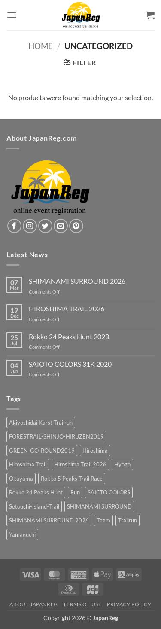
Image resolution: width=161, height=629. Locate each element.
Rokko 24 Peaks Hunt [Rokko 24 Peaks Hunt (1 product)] (36, 492)
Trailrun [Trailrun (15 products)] (127, 520)
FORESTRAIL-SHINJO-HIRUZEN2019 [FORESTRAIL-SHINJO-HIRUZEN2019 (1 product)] (56, 436)
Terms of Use (82, 604)
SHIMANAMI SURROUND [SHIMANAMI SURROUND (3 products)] (99, 506)
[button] (11, 14)
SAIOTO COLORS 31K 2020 (70, 364)
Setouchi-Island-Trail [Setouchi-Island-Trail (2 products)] (34, 506)
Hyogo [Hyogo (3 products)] (122, 464)
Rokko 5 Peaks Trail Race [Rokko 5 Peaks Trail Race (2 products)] (72, 478)
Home (40, 46)
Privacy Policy (129, 604)
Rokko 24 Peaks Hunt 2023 (69, 336)
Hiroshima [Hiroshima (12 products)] (95, 450)
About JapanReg (33, 604)
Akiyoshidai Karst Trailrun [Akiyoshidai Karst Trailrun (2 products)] (41, 422)
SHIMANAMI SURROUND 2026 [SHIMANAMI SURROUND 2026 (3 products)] (49, 520)
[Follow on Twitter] (45, 226)
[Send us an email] (61, 226)
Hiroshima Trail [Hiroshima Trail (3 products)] (27, 464)
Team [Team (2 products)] (103, 520)
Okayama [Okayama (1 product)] (21, 478)
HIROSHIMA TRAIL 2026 (66, 308)
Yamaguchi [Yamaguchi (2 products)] (22, 534)
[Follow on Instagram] (30, 226)
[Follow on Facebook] (14, 226)
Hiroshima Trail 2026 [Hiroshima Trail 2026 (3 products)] (80, 464)
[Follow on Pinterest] (76, 226)
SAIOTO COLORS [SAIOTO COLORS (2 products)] (109, 492)
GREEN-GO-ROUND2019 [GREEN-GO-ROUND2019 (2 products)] (42, 450)
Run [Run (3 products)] (75, 492)
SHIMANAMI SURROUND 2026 (77, 281)
